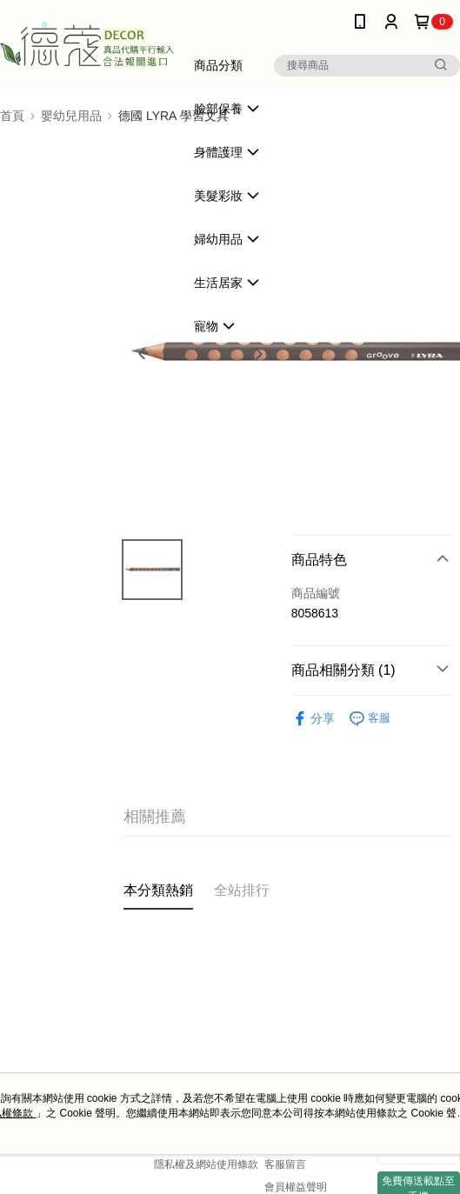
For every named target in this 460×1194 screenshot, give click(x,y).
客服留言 (285, 1164)
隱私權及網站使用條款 (206, 1164)
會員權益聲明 (295, 1187)
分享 (313, 719)
